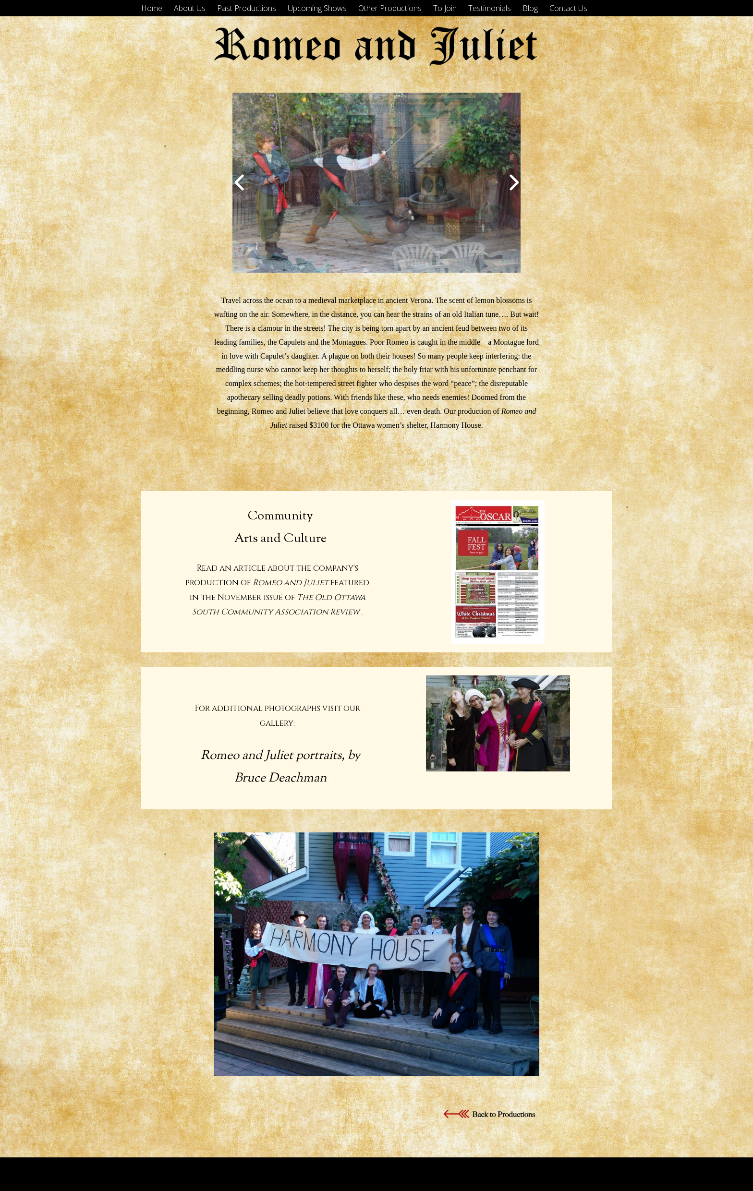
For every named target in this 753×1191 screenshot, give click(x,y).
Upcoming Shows (317, 8)
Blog (530, 8)
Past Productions (246, 8)
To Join (445, 8)
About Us (190, 8)
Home (151, 8)
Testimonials (489, 8)
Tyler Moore (593, 1174)
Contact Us (568, 8)
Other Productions (390, 8)
